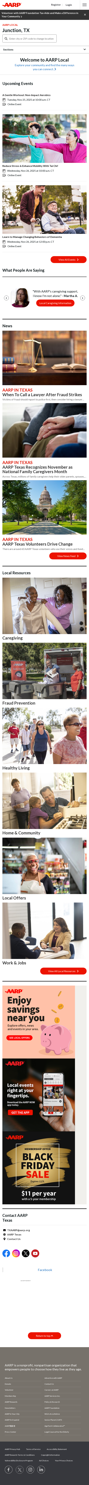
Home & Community (21, 832)
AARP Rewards (11, 1402)
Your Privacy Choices (64, 1460)
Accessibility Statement (57, 1449)
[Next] (82, 298)
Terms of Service (33, 1449)
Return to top (44, 1335)
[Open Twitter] (26, 1253)
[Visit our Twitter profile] (20, 1470)
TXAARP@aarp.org (18, 1230)
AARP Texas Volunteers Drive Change (37, 544)
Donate (8, 1384)
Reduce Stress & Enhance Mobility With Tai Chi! (30, 165)
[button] (84, 5)
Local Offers (14, 897)
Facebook (45, 1270)
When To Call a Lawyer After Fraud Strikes (42, 394)
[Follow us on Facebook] (9, 1470)
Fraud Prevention (18, 703)
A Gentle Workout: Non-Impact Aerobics (26, 94)
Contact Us (14, 1238)
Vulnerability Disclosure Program (19, 1460)
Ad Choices (44, 1460)
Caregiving (12, 637)
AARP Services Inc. (52, 1396)
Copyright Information (50, 1455)
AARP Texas (14, 1234)
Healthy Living (16, 767)
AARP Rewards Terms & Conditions (20, 1455)
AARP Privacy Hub (12, 1449)
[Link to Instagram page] (30, 1470)
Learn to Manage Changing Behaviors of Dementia (32, 236)
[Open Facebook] (6, 1253)
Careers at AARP (51, 1390)
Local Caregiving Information (55, 303)
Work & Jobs (14, 962)
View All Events (69, 259)
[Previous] (6, 298)
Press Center (10, 1432)
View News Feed (68, 555)
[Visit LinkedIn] (41, 1470)
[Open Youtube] (35, 1253)
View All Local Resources (63, 971)
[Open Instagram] (15, 1253)
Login (69, 4)
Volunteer (9, 1390)
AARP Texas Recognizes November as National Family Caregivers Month (37, 469)
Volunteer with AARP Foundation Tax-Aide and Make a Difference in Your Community (40, 15)
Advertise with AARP (53, 1378)
